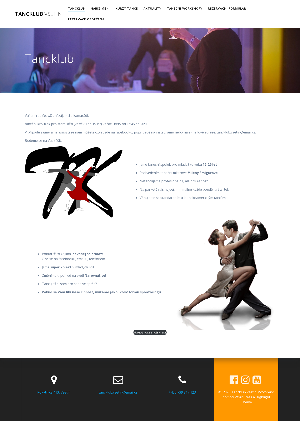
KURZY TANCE (127, 8)
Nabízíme (98, 8)
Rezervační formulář (227, 8)
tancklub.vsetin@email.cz (118, 392)
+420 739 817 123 (182, 392)
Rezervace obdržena (86, 19)
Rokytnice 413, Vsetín (53, 392)
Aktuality (152, 8)
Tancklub (38, 14)
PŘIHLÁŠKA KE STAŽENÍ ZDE (150, 332)
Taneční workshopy (184, 8)
